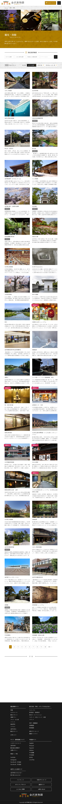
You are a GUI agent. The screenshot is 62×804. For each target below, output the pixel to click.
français (31, 745)
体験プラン (13, 717)
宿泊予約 (12, 724)
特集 (11, 710)
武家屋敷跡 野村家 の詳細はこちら (17, 232)
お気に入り (13, 734)
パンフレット (20, 780)
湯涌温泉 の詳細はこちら (44, 343)
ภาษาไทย (31, 759)
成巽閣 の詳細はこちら (17, 600)
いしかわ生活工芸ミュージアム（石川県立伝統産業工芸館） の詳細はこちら (44, 484)
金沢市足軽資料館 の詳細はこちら (17, 542)
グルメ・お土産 (14, 719)
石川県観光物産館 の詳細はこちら (17, 456)
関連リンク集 (14, 753)
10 (45, 647)
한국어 (31, 757)
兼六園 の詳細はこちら (44, 144)
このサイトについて (15, 743)
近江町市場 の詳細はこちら (44, 84)
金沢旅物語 (12, 3)
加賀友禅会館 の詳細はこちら (17, 427)
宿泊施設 (31, 727)
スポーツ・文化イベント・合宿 (37, 717)
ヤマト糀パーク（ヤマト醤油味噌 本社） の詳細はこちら (44, 371)
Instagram (13, 759)
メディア (31, 719)
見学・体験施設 (33, 723)
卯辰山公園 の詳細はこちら (44, 232)
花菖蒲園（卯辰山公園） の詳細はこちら (44, 629)
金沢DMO (13, 745)
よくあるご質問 (20, 789)
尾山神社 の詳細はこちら (44, 201)
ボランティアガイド (20, 784)
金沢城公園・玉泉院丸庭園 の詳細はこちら (17, 201)
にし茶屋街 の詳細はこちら (44, 172)
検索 (55, 57)
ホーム (6, 8)
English (31, 743)
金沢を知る (13, 729)
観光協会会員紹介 (15, 748)
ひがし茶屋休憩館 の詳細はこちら (44, 542)
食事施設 (31, 725)
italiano (31, 750)
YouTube (12, 757)
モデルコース (13, 712)
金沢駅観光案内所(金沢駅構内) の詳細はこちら (17, 343)
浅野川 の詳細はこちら (17, 371)
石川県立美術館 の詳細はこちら (17, 513)
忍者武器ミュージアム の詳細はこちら (44, 600)
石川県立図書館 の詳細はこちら (17, 260)
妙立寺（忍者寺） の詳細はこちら (17, 144)
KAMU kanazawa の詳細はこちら (44, 260)
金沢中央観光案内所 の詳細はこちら (44, 571)
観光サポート (14, 731)
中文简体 (31, 755)
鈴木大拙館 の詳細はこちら (44, 288)
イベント (12, 722)
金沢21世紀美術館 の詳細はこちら (17, 113)
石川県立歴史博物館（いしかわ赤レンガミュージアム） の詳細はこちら (44, 427)
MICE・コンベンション (35, 714)
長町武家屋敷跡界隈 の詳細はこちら (44, 113)
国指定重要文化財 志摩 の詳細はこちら (17, 484)
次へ (50, 646)
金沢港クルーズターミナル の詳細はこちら (17, 571)
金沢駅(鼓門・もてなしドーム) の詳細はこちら (17, 172)
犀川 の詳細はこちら (17, 316)
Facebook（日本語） (16, 762)
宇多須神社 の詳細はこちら (17, 629)
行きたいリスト (51, 3)
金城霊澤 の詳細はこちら (44, 513)
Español (31, 748)
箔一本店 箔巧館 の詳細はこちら (17, 399)
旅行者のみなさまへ (15, 775)
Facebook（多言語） (16, 764)
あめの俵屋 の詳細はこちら (44, 456)
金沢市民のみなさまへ (16, 772)
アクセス (12, 726)
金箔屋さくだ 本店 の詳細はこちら (44, 399)
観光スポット (14, 714)
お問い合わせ (41, 789)
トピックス (32, 710)
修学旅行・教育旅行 (34, 712)
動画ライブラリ (33, 733)
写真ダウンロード (41, 780)
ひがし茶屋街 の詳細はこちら (17, 84)
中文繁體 (31, 752)
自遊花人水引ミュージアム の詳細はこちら (44, 316)
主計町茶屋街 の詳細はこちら (17, 288)
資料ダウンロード (34, 731)
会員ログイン (13, 750)
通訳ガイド (42, 784)
